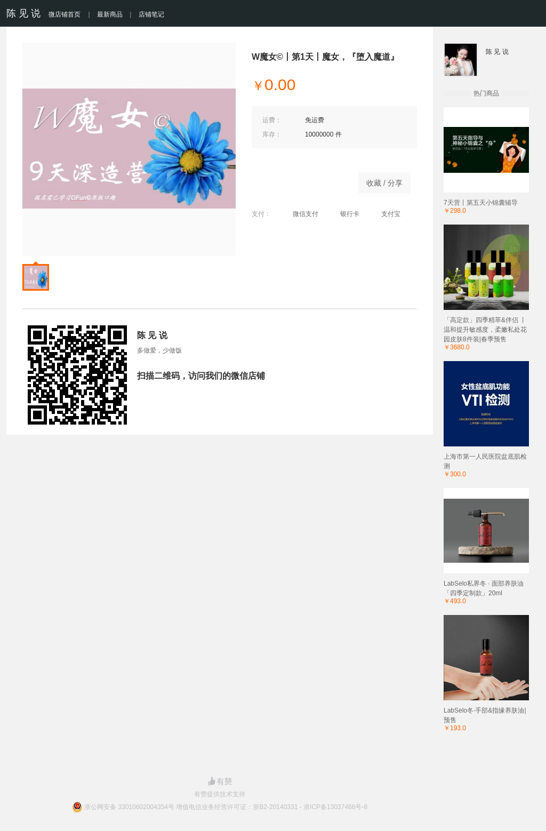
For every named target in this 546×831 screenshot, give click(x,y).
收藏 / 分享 (384, 183)
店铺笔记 (151, 14)
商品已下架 (300, 180)
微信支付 (300, 214)
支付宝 (385, 214)
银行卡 (344, 214)
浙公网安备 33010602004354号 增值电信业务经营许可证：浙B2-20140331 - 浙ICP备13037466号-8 (225, 807)
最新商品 (110, 14)
